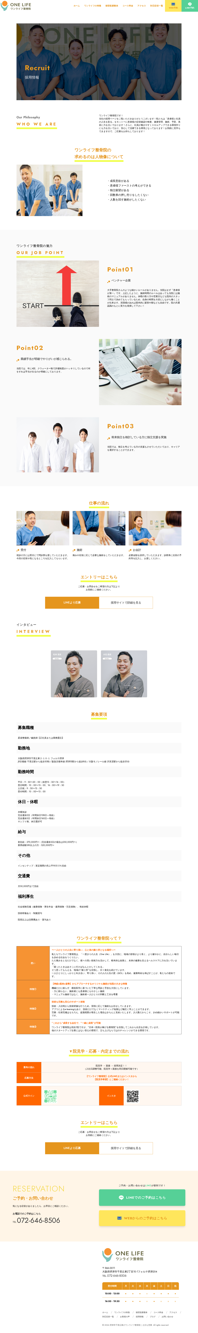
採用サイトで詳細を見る (126, 603)
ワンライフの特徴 (92, 5)
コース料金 (128, 5)
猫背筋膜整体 (111, 5)
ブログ (153, 1316)
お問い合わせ (167, 1316)
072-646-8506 (38, 1220)
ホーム (77, 5)
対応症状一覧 (156, 5)
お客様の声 (125, 1316)
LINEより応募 (72, 603)
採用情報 (140, 1316)
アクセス (141, 5)
